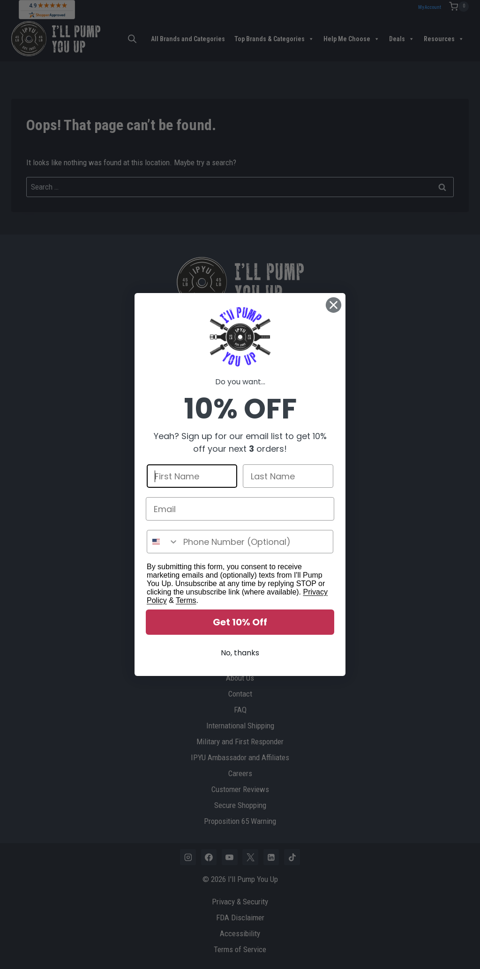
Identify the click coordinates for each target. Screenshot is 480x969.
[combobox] (163, 546)
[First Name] (192, 480)
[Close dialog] (333, 309)
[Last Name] (288, 480)
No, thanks (240, 657)
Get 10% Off (240, 626)
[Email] (240, 513)
